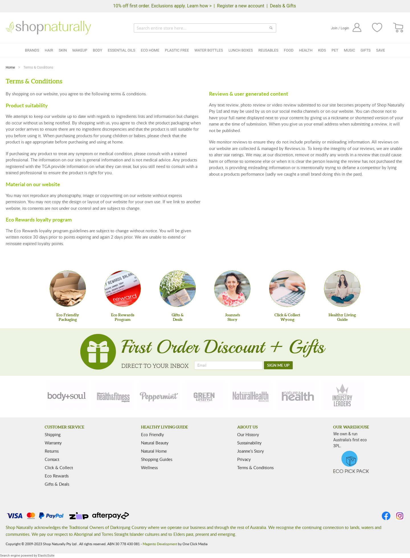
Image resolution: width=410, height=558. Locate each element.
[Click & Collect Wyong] (287, 289)
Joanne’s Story (250, 451)
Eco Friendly (152, 434)
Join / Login (340, 28)
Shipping (53, 434)
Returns (52, 451)
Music (349, 50)
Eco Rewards (57, 476)
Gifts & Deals (57, 484)
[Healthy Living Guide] (342, 289)
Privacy (244, 459)
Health (305, 50)
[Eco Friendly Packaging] (68, 289)
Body (97, 50)
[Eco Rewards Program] (123, 289)
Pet (335, 50)
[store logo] (48, 27)
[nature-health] (297, 395)
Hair (49, 50)
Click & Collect (59, 467)
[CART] (398, 27)
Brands (32, 50)
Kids (322, 50)
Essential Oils (121, 50)
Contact (52, 459)
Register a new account (240, 6)
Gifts (366, 50)
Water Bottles (208, 50)
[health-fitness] (113, 395)
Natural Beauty (155, 443)
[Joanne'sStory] (232, 289)
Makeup (79, 50)
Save (380, 50)
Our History (248, 434)
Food (289, 50)
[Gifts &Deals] (178, 289)
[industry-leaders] (342, 395)
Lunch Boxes (240, 50)
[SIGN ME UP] (278, 365)
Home (11, 67)
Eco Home (150, 50)
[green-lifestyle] (205, 395)
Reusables (268, 50)
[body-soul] (67, 395)
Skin (63, 50)
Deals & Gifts (283, 6)
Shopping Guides (156, 459)
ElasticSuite (46, 555)
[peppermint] (159, 395)
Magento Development (160, 543)
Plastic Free (177, 50)
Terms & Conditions (255, 467)
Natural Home (154, 451)
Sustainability (249, 443)
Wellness (149, 467)
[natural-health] (250, 395)
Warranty (53, 443)
